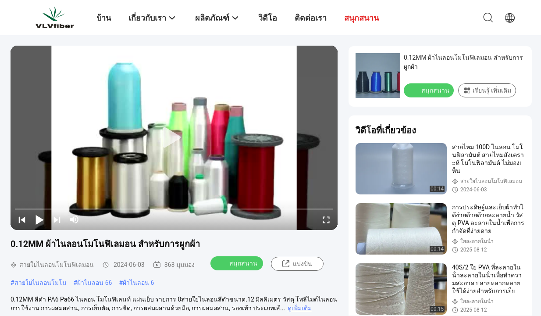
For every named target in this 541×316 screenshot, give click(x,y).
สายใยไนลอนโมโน (40, 282)
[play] (174, 138)
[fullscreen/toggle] (326, 219)
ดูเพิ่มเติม (300, 308)
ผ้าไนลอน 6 (138, 282)
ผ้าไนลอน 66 (94, 282)
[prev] (22, 219)
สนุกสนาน (237, 263)
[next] (57, 219)
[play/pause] (39, 219)
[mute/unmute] (74, 219)
